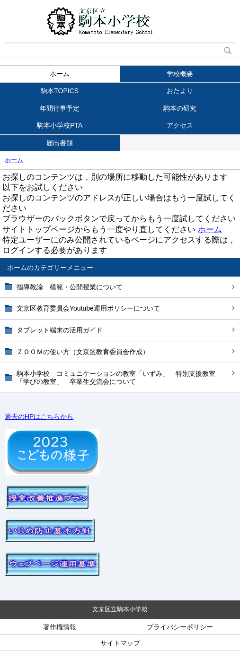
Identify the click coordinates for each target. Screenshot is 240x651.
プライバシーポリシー (180, 627)
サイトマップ (120, 643)
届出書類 (59, 143)
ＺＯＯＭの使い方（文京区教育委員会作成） (83, 352)
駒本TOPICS (60, 91)
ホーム (60, 74)
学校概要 (180, 74)
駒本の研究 (179, 108)
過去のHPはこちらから (39, 416)
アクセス (180, 125)
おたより (180, 91)
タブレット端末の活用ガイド (60, 330)
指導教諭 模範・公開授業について (70, 287)
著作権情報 (59, 627)
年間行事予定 (60, 108)
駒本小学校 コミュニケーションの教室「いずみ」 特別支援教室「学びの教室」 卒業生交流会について (116, 377)
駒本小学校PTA (59, 125)
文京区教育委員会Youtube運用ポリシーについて (88, 308)
